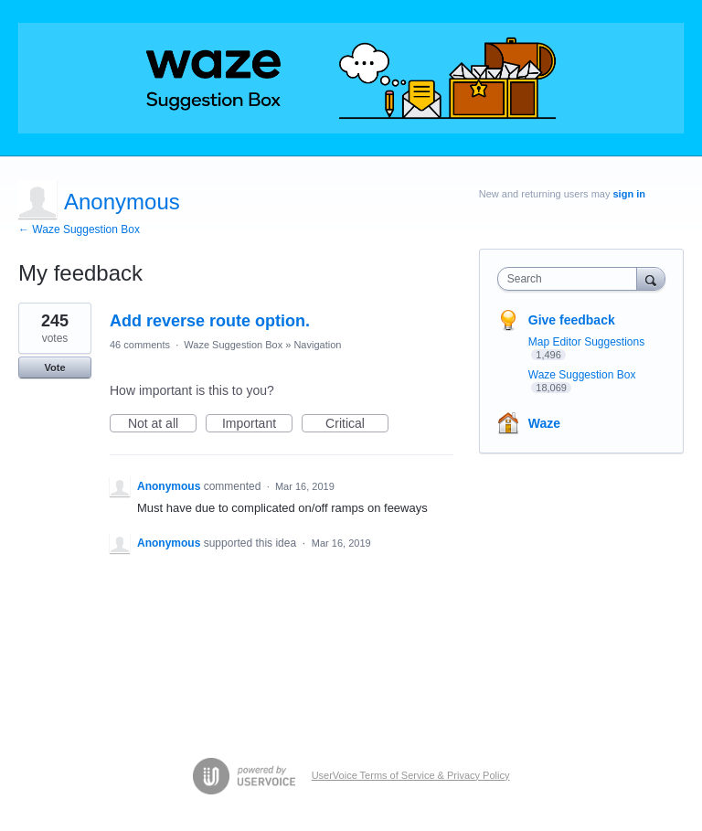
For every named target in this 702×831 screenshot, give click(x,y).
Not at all (162, 424)
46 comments (140, 344)
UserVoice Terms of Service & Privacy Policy (411, 775)
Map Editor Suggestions (586, 342)
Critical (356, 424)
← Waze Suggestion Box (79, 229)
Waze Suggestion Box (233, 344)
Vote (54, 367)
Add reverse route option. (210, 321)
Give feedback (571, 320)
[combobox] (571, 278)
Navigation (317, 344)
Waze (544, 423)
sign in (629, 193)
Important (257, 424)
